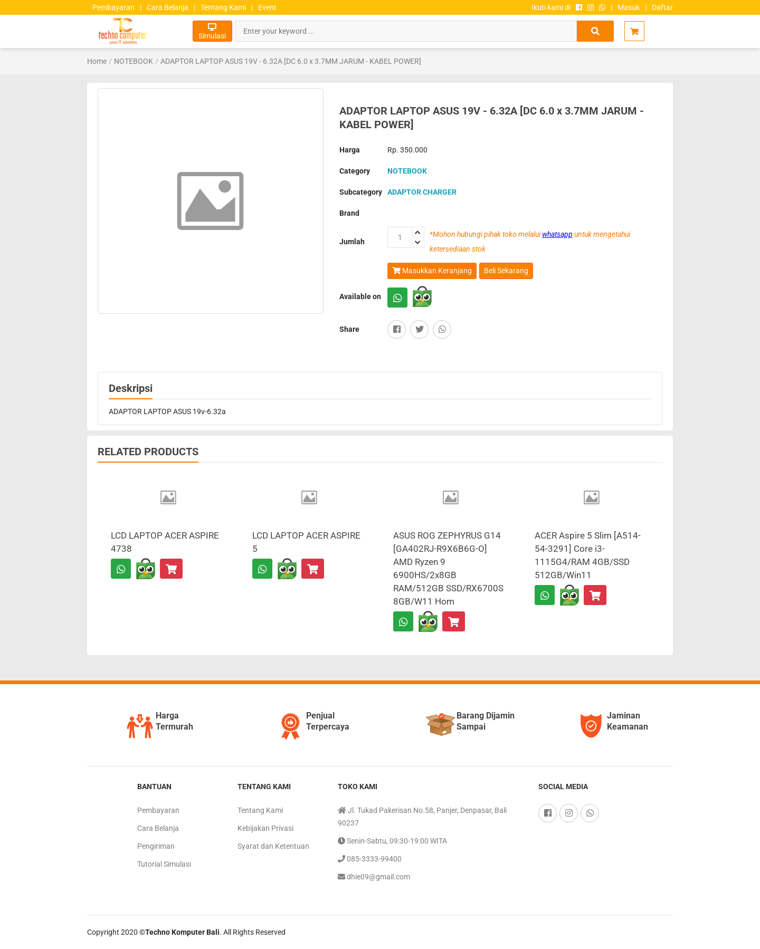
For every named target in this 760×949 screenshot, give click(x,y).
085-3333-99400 (370, 858)
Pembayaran (113, 7)
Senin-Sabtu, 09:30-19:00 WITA (392, 841)
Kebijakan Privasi (265, 828)
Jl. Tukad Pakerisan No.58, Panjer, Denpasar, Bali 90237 (422, 815)
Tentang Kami (223, 7)
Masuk (629, 7)
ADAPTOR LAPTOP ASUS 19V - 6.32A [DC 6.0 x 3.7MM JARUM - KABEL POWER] (290, 61)
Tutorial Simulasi (164, 864)
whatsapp (557, 234)
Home (97, 61)
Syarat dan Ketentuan (273, 846)
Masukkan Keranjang (432, 270)
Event (267, 7)
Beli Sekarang (506, 270)
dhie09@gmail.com (374, 876)
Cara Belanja (167, 7)
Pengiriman (156, 846)
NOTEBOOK (133, 61)
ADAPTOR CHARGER (422, 192)
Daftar (662, 7)
